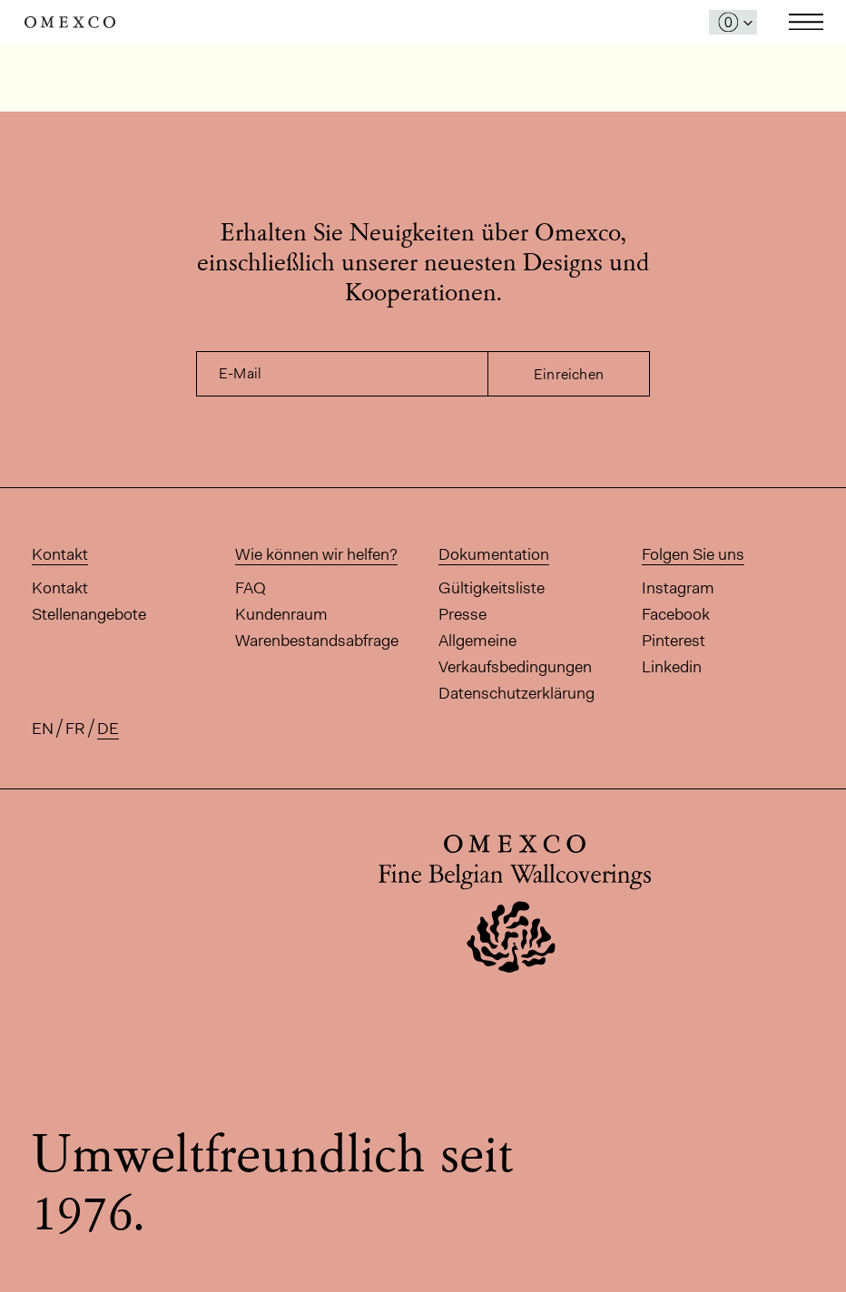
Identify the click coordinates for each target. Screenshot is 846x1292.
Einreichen (569, 374)
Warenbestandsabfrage (316, 640)
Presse (462, 614)
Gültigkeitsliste (491, 588)
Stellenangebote (89, 614)
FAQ (250, 588)
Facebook (676, 614)
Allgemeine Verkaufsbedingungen (515, 654)
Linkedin (672, 667)
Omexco (70, 22)
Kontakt (60, 588)
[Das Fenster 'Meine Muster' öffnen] (733, 22)
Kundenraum (281, 614)
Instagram (678, 588)
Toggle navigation (806, 22)
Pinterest (673, 640)
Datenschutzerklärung (516, 693)
